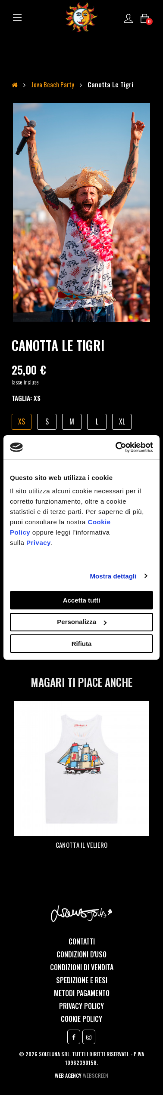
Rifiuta (82, 643)
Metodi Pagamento (82, 993)
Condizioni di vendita (81, 967)
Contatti (82, 941)
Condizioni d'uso (81, 954)
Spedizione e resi (81, 980)
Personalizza (82, 621)
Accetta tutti (81, 600)
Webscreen (95, 1075)
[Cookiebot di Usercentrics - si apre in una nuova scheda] (116, 447)
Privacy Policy (81, 1006)
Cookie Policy (81, 1019)
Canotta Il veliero (81, 844)
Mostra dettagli (113, 576)
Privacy (38, 542)
